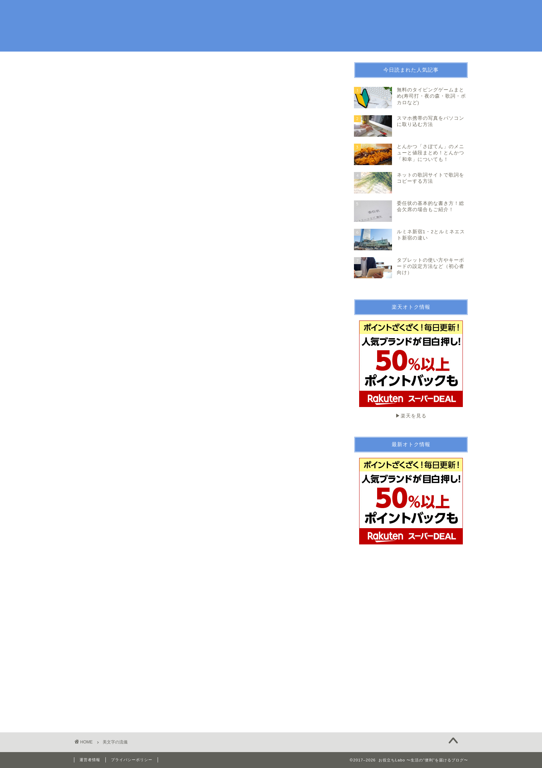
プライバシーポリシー (131, 760)
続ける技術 (409, 10)
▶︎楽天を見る (411, 369)
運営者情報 (90, 760)
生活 (301, 10)
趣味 (327, 10)
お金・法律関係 (365, 10)
